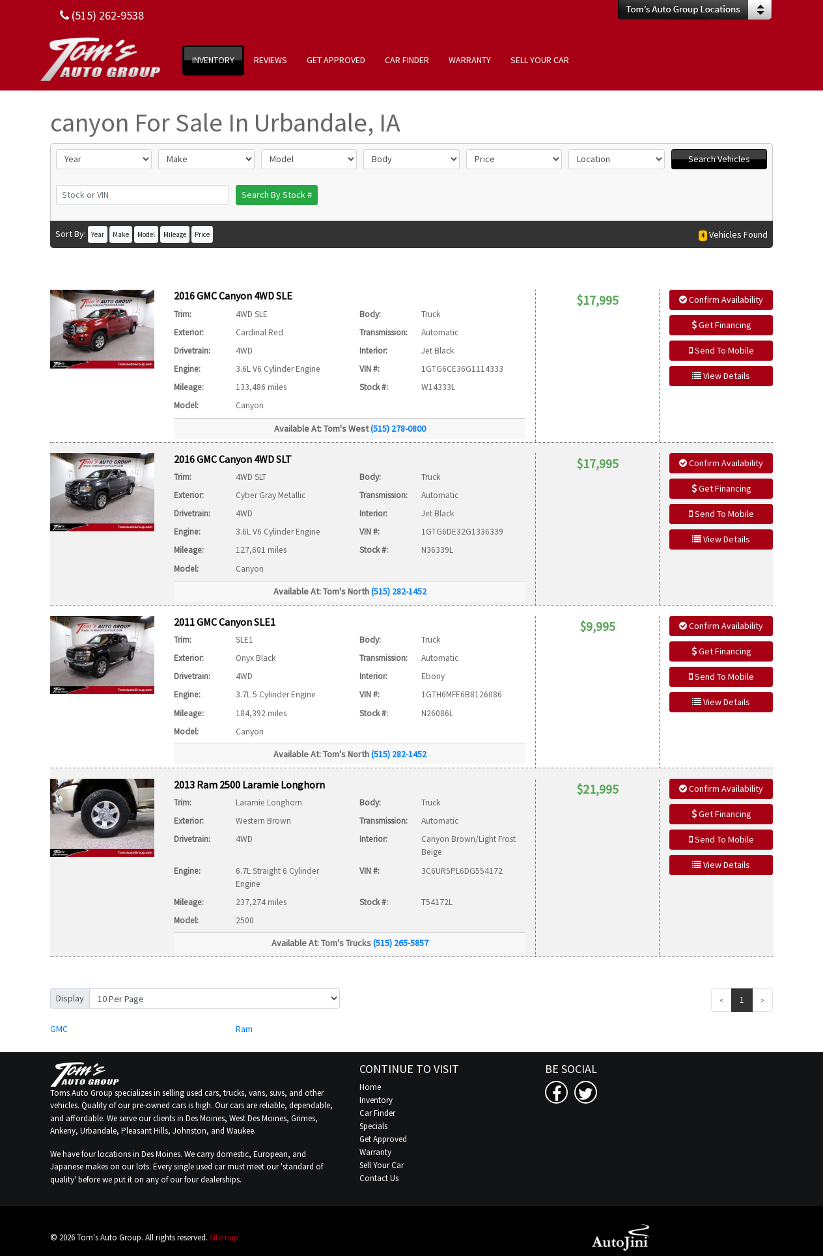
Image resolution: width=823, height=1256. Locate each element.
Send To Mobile (721, 350)
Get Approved (383, 1139)
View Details (721, 376)
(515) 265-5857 (400, 943)
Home (370, 1087)
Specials (373, 1126)
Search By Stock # (277, 195)
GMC (59, 1029)
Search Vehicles (719, 159)
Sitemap (224, 1237)
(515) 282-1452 (398, 591)
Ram (244, 1029)
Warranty (375, 1152)
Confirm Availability (721, 299)
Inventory (376, 1100)
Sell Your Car (381, 1165)
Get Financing (721, 325)
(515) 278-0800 (398, 428)
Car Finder (377, 1113)
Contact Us (378, 1178)
